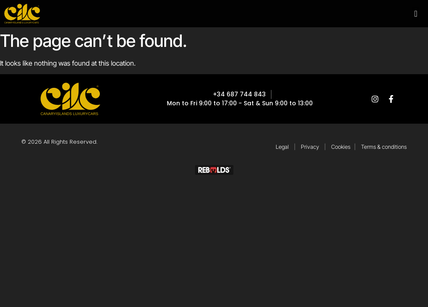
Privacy (310, 146)
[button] (415, 13)
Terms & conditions (384, 146)
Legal (282, 146)
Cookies (340, 146)
